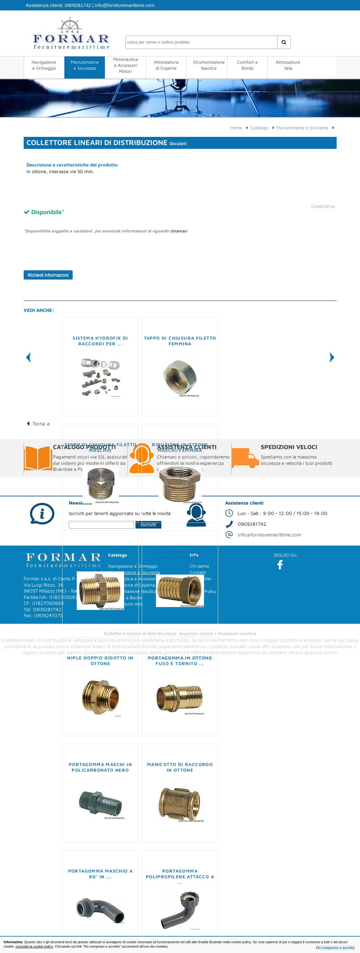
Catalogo (259, 127)
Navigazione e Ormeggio (44, 65)
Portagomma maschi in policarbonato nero (100, 767)
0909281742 (78, 5)
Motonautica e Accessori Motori (125, 65)
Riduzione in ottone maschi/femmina (180, 447)
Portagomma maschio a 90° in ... (100, 873)
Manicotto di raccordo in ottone (180, 767)
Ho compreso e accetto (335, 948)
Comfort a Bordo (247, 65)
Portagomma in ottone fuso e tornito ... (180, 553)
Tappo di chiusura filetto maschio (100, 447)
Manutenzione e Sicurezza (85, 65)
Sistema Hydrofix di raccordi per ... (100, 340)
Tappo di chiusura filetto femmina (180, 340)
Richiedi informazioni (48, 275)
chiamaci (178, 230)
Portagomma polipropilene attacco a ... (180, 876)
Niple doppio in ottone (100, 551)
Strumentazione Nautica (209, 65)
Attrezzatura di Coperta (166, 65)
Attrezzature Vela (288, 65)
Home (236, 127)
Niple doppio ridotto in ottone (100, 660)
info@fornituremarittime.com (125, 5)
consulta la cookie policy (34, 946)
